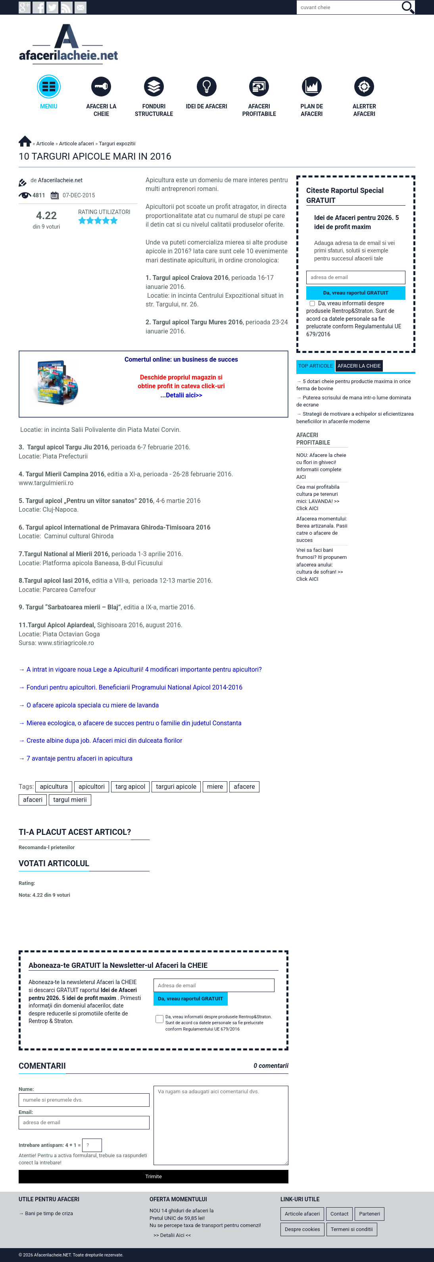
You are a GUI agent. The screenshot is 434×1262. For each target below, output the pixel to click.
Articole (45, 143)
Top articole (315, 366)
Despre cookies (302, 1229)
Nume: (26, 1089)
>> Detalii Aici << (172, 1235)
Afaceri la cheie (359, 366)
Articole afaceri (76, 143)
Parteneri (369, 1214)
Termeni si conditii (352, 1229)
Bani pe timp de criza (49, 1213)
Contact (339, 1214)
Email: (26, 1112)
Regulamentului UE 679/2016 (211, 1029)
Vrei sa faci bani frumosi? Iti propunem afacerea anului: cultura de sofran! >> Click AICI (321, 564)
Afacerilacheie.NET (25, 140)
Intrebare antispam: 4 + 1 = (50, 1145)
